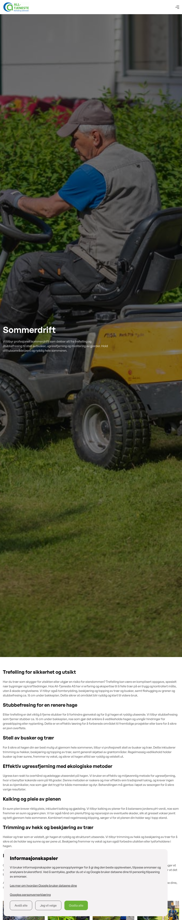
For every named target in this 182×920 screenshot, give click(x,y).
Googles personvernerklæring (30, 895)
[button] (177, 7)
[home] (16, 7)
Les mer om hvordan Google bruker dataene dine (43, 885)
